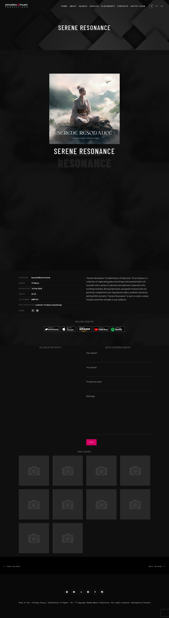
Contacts (122, 6)
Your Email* (118, 370)
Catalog (94, 6)
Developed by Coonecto (141, 602)
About (73, 6)
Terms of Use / (25, 602)
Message (118, 415)
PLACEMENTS (108, 6)
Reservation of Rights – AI (61, 602)
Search (83, 6)
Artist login (138, 6)
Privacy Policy (39, 602)
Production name (118, 384)
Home (64, 6)
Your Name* (118, 356)
